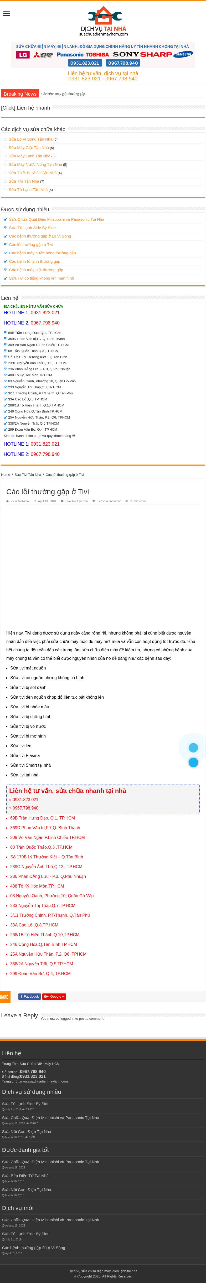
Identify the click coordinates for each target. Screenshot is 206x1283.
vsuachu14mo (20, 501)
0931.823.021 (45, 312)
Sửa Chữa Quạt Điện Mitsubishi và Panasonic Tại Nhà (56, 219)
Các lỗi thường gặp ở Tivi (31, 244)
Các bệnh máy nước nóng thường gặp (42, 253)
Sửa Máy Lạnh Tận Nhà (29, 156)
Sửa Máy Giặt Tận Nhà (29, 147)
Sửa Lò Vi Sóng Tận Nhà (31, 139)
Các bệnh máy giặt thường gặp (63, 94)
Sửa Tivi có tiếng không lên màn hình (41, 278)
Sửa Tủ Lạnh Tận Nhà (28, 189)
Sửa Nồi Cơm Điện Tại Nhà (26, 1131)
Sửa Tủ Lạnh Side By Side (32, 227)
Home (5, 475)
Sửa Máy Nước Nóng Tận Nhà (35, 164)
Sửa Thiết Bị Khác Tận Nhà (33, 173)
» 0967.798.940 (23, 808)
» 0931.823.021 (23, 799)
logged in (67, 1019)
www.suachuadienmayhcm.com (44, 1081)
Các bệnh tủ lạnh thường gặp (34, 261)
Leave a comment (109, 501)
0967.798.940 (45, 323)
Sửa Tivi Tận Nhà (24, 181)
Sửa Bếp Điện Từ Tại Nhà (25, 1175)
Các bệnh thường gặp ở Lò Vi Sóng (40, 236)
